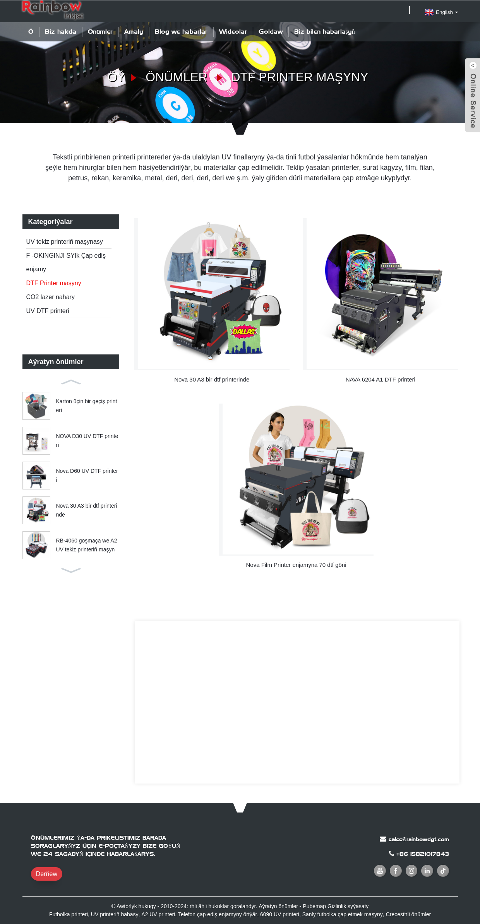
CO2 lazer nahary (50, 296)
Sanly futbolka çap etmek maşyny (342, 913)
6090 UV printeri (279, 913)
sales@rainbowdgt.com (419, 838)
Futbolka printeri (69, 913)
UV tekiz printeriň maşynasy (64, 241)
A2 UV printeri (158, 913)
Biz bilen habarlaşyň (324, 31)
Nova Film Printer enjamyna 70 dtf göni (296, 564)
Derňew (46, 873)
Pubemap (314, 905)
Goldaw (271, 31)
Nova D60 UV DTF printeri (87, 475)
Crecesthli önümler (408, 913)
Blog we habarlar (181, 31)
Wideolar (233, 31)
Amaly (133, 31)
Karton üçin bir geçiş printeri (86, 405)
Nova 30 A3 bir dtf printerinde (86, 510)
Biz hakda (60, 31)
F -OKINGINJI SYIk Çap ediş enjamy (66, 262)
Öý (30, 31)
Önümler (100, 31)
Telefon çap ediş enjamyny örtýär (217, 913)
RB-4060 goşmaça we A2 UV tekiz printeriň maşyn (86, 544)
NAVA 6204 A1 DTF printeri (380, 378)
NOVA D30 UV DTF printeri (87, 440)
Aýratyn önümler (278, 905)
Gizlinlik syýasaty (348, 905)
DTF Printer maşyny (300, 77)
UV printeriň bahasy (115, 913)
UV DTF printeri (47, 310)
